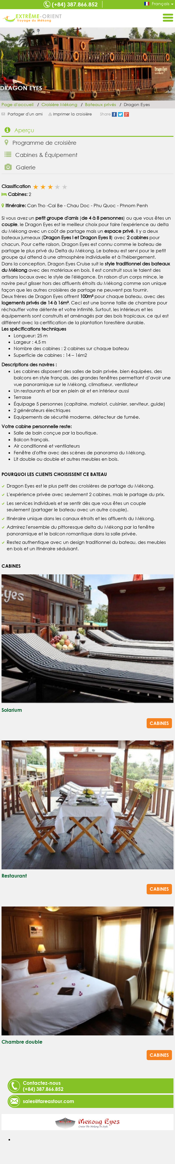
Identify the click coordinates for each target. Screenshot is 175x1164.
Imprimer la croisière (72, 114)
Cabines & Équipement (41, 154)
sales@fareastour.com (48, 1101)
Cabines (159, 723)
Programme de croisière (41, 142)
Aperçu (19, 129)
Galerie (20, 167)
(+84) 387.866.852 (75, 4)
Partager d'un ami (25, 114)
